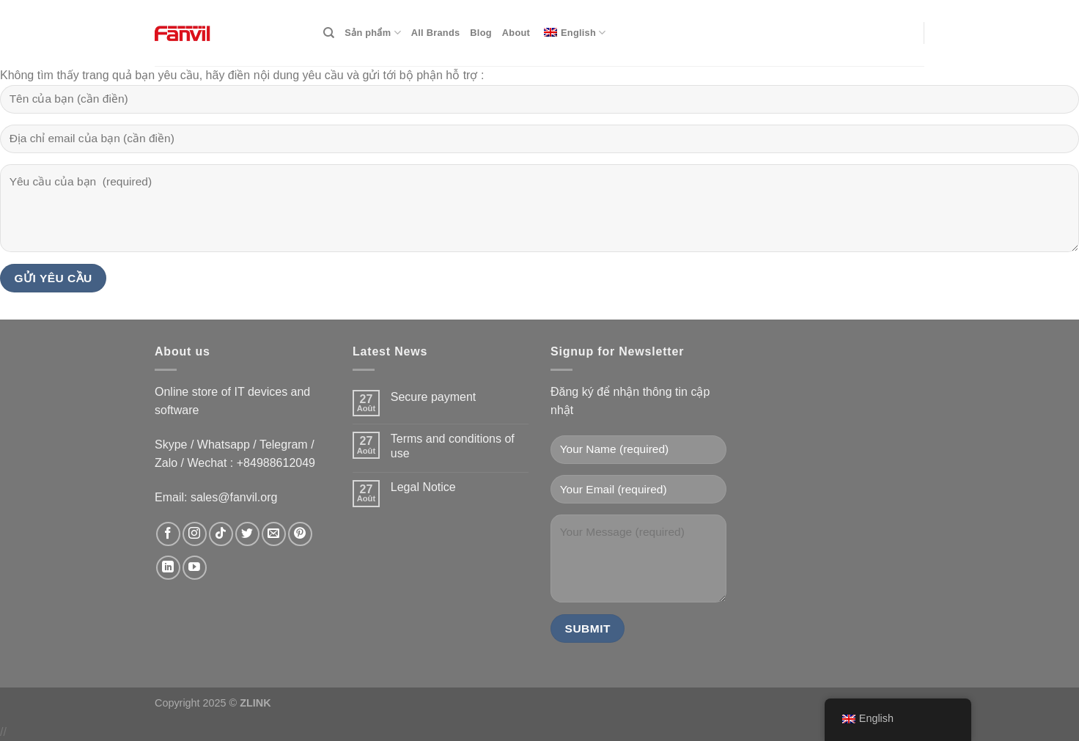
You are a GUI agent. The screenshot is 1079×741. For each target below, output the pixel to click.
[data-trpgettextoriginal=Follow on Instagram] (195, 534)
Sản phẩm (372, 33)
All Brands (435, 32)
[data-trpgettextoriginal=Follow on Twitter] (247, 534)
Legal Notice (423, 487)
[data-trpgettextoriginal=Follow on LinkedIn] (168, 568)
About (516, 32)
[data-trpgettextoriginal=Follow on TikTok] (221, 534)
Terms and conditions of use (453, 445)
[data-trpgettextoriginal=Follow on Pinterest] (300, 534)
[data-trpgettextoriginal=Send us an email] (274, 534)
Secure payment (433, 397)
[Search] (328, 33)
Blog (480, 32)
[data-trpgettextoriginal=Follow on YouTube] (195, 568)
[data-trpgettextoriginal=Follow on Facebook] (168, 534)
